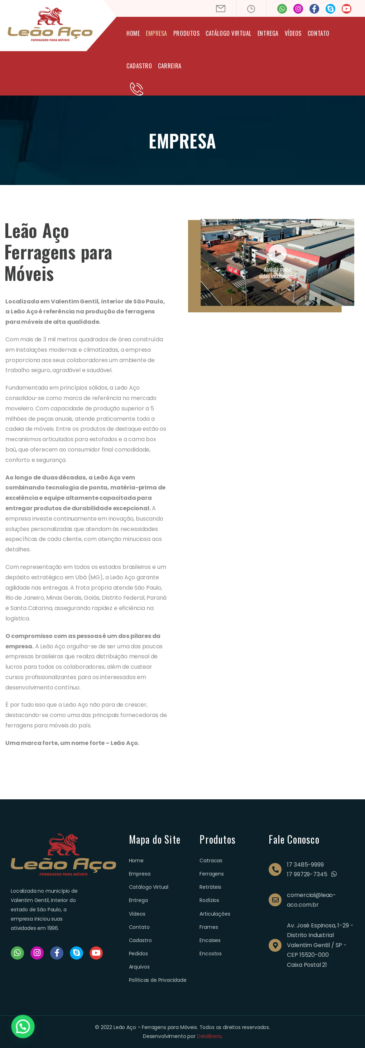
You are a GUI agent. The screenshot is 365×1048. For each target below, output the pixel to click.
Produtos (186, 33)
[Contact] (136, 89)
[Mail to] (220, 8)
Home (133, 33)
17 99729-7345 (307, 874)
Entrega (268, 33)
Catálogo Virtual (228, 33)
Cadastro (139, 66)
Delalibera (209, 1036)
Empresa (156, 33)
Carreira (169, 66)
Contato (319, 33)
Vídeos (293, 33)
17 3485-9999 (305, 865)
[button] (13, 1029)
